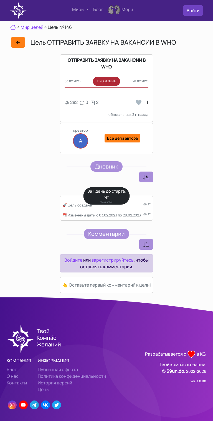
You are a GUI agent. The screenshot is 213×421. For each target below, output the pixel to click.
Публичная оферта (58, 369)
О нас (13, 376)
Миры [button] (78, 9)
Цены (43, 389)
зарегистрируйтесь (113, 260)
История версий (55, 383)
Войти (193, 10)
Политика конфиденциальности (72, 376)
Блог (98, 9)
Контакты (17, 383)
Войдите (73, 260)
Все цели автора (122, 138)
